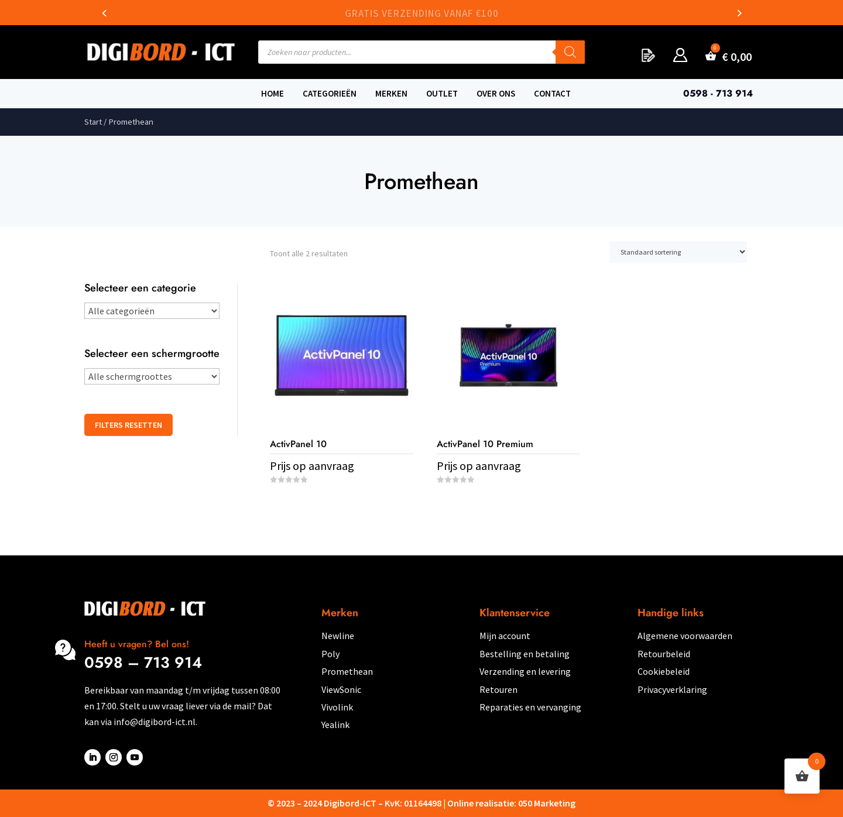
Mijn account (504, 635)
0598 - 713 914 (718, 93)
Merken (391, 94)
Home (272, 94)
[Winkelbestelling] (678, 252)
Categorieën (330, 94)
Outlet (442, 94)
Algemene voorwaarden (685, 635)
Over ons (496, 94)
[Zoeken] (570, 52)
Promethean (347, 671)
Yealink (335, 724)
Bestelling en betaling (524, 654)
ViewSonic (341, 689)
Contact (552, 94)
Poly (330, 654)
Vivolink (337, 707)
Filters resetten (128, 425)
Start (93, 121)
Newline (337, 635)
